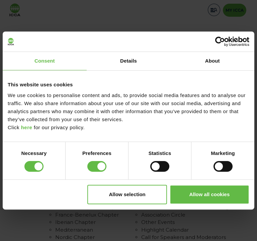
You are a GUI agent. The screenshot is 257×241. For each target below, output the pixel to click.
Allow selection (127, 194)
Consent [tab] (44, 61)
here (26, 127)
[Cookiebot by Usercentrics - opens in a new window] (220, 41)
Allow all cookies (209, 194)
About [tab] (212, 61)
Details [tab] (128, 61)
